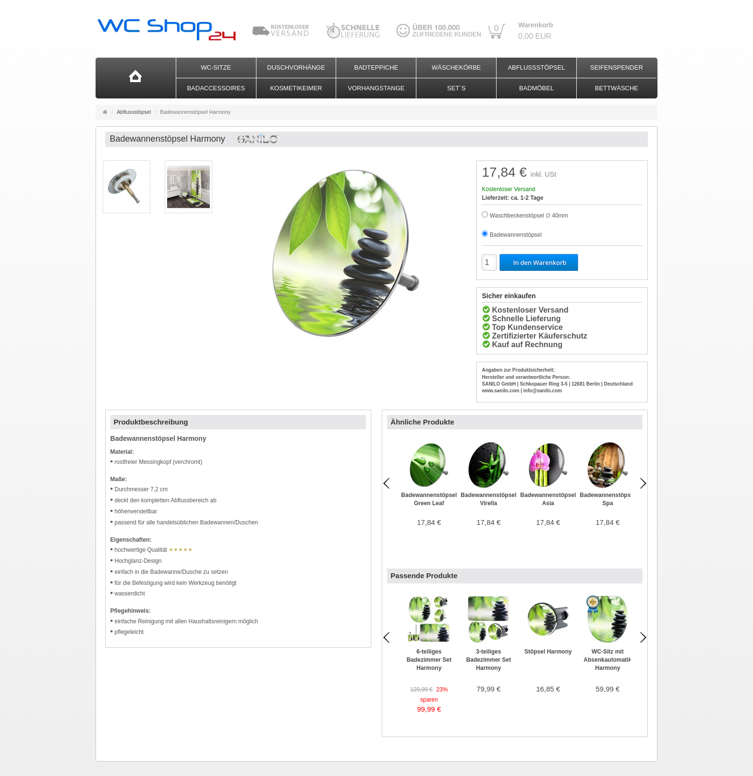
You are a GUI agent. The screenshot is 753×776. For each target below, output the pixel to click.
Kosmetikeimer (296, 88)
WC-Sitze (216, 67)
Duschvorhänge (296, 67)
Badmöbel (536, 88)
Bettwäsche (616, 88)
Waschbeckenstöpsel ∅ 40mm (529, 215)
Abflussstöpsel (536, 67)
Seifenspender (616, 67)
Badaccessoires (216, 88)
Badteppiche (376, 67)
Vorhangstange (376, 88)
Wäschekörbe (456, 67)
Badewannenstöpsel (516, 234)
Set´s (456, 88)
